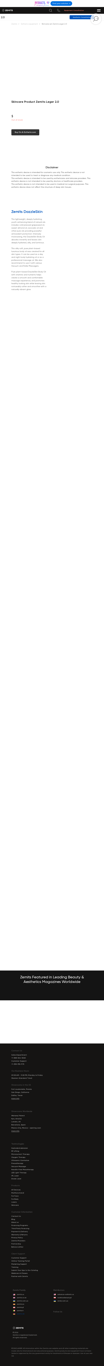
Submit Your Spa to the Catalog (24, 1270)
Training (14, 1267)
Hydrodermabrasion (19, 1148)
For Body (14, 1199)
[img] (42, 3)
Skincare (15, 1205)
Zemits (14, 24)
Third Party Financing (20, 1228)
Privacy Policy (17, 1238)
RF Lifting (15, 1151)
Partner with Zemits (19, 1276)
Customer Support (18, 1258)
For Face (15, 1196)
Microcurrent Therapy (20, 1154)
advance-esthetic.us (65, 1294)
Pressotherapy (17, 1163)
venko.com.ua (62, 1301)
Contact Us (16, 1216)
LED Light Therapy (19, 1173)
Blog (13, 1219)
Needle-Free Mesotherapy (22, 1169)
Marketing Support (19, 1264)
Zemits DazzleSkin (27, 211)
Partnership (16, 1244)
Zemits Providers (18, 1241)
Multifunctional (17, 1193)
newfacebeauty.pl (64, 1298)
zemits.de (21, 1314)
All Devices (16, 1190)
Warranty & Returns (19, 1235)
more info (15, 1098)
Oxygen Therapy (18, 1157)
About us (15, 1222)
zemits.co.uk (21, 1298)
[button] (82, 17)
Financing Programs (19, 1225)
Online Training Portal (20, 1261)
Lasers (14, 1202)
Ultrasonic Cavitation (20, 1160)
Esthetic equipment (29, 24)
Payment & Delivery (19, 1232)
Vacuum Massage (18, 1166)
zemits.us (20, 1294)
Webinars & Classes (19, 1273)
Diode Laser (16, 1179)
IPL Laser (15, 1176)
